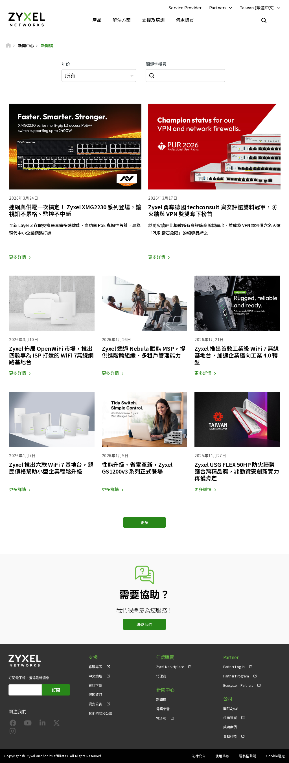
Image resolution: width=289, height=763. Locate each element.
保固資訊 (95, 694)
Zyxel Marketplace (170, 666)
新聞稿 (161, 698)
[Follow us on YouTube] (28, 724)
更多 (144, 522)
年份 (66, 64)
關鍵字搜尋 (156, 64)
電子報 (161, 717)
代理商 (161, 675)
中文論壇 (95, 675)
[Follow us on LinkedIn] (42, 724)
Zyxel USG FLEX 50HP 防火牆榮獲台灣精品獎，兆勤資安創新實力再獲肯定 (236, 471)
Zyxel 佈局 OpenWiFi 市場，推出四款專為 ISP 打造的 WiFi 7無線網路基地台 (49, 355)
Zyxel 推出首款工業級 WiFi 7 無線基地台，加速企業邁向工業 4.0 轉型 (235, 355)
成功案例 (230, 727)
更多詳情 (17, 257)
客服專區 (95, 666)
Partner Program (236, 675)
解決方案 (122, 19)
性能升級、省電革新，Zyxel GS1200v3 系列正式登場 (137, 468)
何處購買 (185, 19)
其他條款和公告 (100, 713)
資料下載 (95, 685)
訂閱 (56, 690)
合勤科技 (230, 736)
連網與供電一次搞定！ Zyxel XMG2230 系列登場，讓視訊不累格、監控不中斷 (74, 210)
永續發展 (230, 717)
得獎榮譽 (163, 708)
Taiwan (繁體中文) (257, 7)
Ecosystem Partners (238, 685)
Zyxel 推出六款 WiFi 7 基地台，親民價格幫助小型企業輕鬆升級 (49, 468)
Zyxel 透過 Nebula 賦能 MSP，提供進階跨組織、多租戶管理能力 (144, 352)
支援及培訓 (153, 19)
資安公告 (95, 704)
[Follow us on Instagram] (13, 732)
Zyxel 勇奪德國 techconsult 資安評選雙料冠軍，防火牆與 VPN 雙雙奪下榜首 (214, 210)
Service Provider (185, 7)
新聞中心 (165, 689)
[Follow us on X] (56, 724)
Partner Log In (234, 666)
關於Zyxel (230, 708)
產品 (96, 19)
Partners (217, 7)
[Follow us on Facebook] (13, 724)
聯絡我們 (144, 624)
